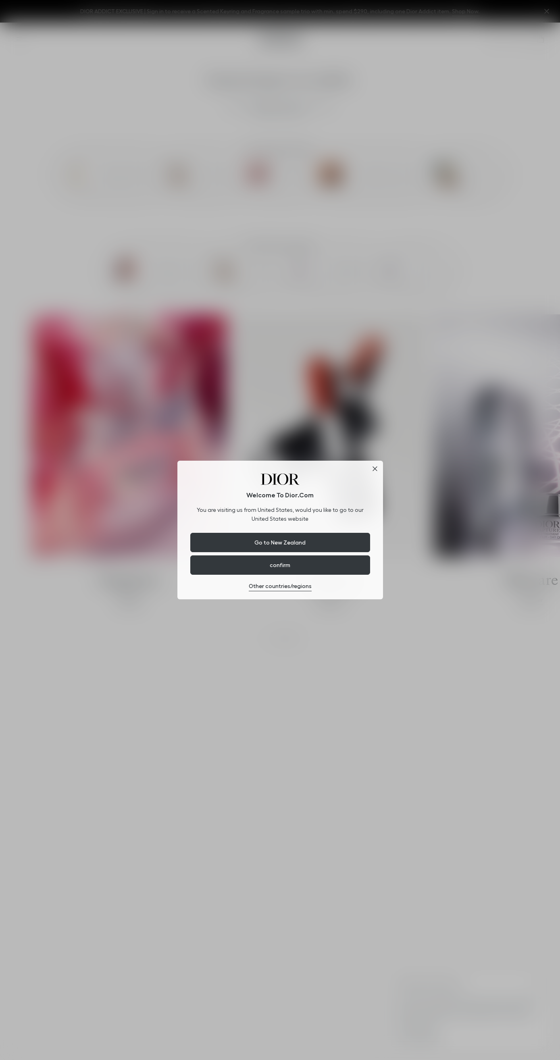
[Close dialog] (375, 469)
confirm (280, 565)
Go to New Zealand (280, 542)
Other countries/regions (280, 586)
